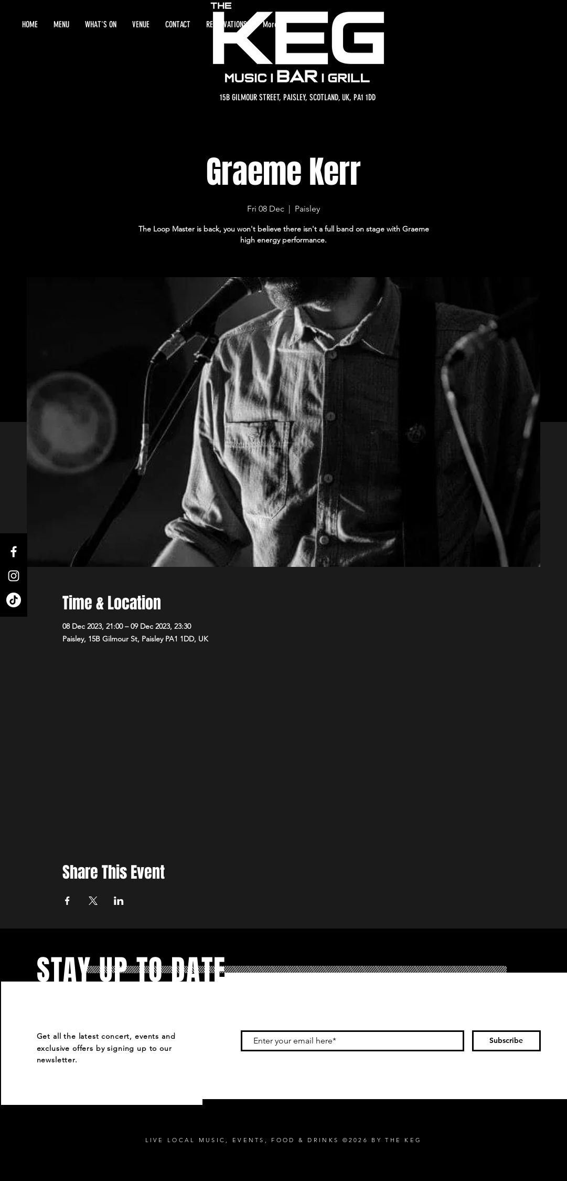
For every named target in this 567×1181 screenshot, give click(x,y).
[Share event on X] (93, 901)
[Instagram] (13, 575)
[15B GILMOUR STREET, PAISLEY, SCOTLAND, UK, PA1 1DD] (297, 97)
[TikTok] (13, 600)
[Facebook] (13, 551)
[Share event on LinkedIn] (119, 901)
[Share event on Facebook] (67, 901)
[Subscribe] (506, 1040)
